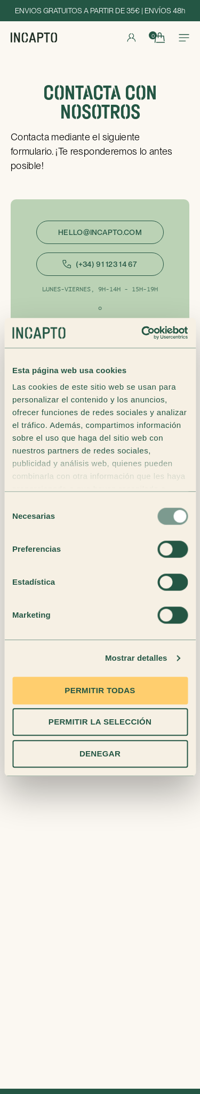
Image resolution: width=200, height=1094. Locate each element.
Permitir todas (100, 690)
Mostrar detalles (136, 657)
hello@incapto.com (100, 232)
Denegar (100, 753)
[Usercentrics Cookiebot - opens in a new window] (142, 333)
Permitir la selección (100, 721)
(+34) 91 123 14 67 (99, 264)
